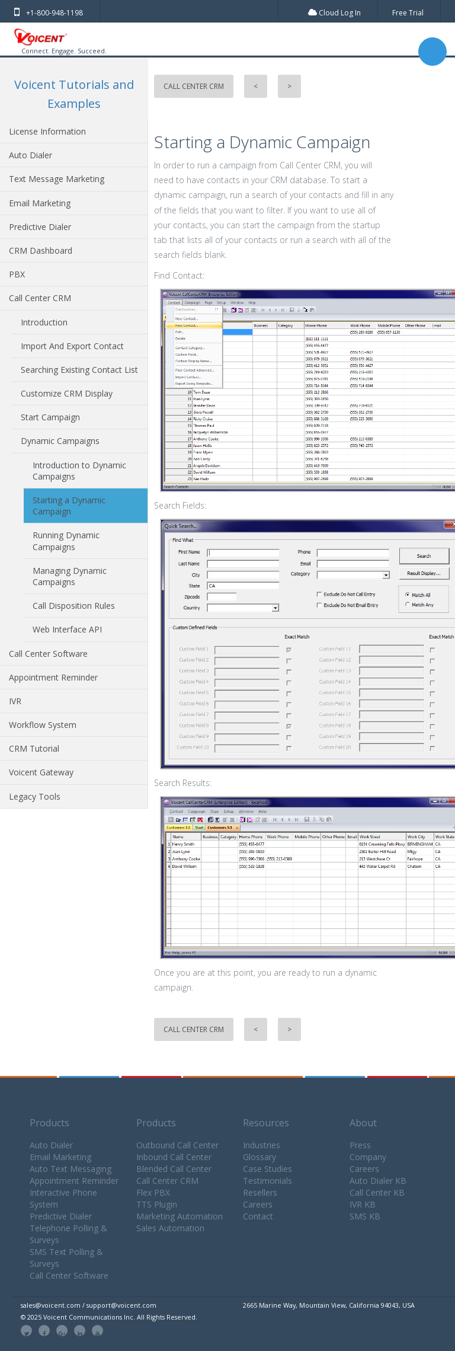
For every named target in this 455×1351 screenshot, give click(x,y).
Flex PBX (153, 1192)
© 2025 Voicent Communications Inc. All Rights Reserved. (109, 1316)
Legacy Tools (34, 796)
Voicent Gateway (41, 772)
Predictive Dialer (40, 226)
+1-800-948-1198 (48, 13)
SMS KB (365, 1216)
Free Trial (408, 13)
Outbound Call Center (177, 1145)
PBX (17, 274)
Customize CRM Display (67, 393)
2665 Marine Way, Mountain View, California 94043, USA (329, 1305)
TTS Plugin (156, 1204)
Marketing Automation (179, 1216)
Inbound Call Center (174, 1156)
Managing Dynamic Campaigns (70, 576)
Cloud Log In (334, 13)
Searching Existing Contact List (79, 369)
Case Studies (267, 1168)
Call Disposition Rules (74, 605)
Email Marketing (40, 203)
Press (360, 1145)
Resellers (260, 1192)
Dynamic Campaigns (60, 440)
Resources (266, 1122)
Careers (258, 1204)
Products (49, 1122)
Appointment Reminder (53, 677)
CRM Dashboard (40, 250)
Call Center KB (377, 1192)
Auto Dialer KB (378, 1180)
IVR (15, 701)
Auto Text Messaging (70, 1168)
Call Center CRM (40, 298)
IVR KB (363, 1204)
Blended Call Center (174, 1168)
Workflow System (42, 724)
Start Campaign (50, 417)
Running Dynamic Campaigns (66, 540)
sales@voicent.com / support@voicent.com (88, 1305)
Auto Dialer (30, 155)
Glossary (259, 1156)
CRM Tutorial (34, 748)
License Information (47, 131)
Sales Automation (170, 1228)
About (363, 1122)
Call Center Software (48, 653)
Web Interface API (67, 629)
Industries (261, 1145)
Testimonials (267, 1180)
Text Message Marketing (56, 178)
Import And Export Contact (72, 346)
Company (368, 1156)
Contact (258, 1216)
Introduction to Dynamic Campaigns (79, 470)
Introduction (44, 322)
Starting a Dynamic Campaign (69, 505)
